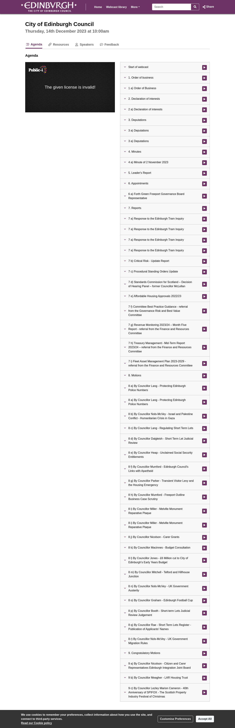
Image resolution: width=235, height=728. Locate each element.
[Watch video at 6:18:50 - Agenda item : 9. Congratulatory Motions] (204, 653)
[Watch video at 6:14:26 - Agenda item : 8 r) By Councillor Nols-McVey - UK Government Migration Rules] (204, 641)
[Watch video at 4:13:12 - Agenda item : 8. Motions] (204, 375)
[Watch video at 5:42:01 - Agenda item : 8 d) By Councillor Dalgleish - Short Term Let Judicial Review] (204, 440)
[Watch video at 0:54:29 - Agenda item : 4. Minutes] (204, 152)
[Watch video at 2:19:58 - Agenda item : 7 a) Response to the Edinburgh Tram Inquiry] (204, 229)
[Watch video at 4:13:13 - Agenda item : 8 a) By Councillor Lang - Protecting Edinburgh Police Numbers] (204, 388)
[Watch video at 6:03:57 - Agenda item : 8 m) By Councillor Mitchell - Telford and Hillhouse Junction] (204, 574)
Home (98, 7)
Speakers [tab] (84, 44)
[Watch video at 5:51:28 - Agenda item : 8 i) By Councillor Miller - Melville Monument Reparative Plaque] (204, 511)
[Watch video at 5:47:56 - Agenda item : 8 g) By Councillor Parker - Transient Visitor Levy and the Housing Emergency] (204, 483)
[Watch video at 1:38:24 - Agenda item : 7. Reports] (204, 208)
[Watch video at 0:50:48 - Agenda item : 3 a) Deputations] (204, 141)
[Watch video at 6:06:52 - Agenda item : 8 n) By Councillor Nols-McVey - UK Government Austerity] (204, 588)
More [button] (135, 6)
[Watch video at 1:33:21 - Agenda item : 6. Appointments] (204, 183)
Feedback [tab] (109, 44)
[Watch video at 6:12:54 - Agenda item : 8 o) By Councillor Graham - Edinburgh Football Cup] (204, 600)
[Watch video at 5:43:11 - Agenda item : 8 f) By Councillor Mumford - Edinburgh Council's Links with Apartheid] (204, 468)
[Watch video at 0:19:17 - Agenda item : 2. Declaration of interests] (204, 99)
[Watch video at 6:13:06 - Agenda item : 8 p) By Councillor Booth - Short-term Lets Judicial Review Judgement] (204, 613)
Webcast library (116, 7)
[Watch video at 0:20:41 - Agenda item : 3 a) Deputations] (204, 131)
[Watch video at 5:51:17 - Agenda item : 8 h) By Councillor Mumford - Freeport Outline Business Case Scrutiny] (204, 497)
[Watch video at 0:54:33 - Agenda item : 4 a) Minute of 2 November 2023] (204, 162)
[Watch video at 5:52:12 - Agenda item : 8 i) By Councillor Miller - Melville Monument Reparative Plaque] (204, 525)
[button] (208, 7)
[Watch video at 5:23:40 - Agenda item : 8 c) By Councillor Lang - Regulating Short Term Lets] (204, 428)
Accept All (205, 718)
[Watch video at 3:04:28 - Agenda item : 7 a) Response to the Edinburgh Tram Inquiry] (204, 250)
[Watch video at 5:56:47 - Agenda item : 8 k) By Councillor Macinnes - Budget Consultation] (204, 548)
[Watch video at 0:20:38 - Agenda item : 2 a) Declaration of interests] (204, 109)
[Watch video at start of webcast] (204, 67)
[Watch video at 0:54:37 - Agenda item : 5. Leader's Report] (204, 173)
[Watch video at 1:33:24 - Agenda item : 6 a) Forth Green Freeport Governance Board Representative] (204, 196)
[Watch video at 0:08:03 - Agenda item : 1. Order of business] (204, 78)
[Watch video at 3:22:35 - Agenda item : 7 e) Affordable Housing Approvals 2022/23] (204, 296)
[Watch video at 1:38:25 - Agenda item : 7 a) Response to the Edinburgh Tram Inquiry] (204, 219)
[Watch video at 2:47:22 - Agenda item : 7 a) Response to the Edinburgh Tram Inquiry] (204, 240)
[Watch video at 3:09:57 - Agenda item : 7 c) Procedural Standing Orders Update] (204, 271)
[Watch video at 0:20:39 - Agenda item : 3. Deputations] (204, 120)
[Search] (171, 7)
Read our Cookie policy (36, 723)
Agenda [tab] (34, 44)
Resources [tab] (58, 44)
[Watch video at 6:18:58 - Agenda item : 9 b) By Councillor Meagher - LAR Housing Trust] (204, 678)
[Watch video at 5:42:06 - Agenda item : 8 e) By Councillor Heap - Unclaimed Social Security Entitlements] (204, 454)
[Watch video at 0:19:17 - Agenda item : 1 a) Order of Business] (204, 88)
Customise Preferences (175, 718)
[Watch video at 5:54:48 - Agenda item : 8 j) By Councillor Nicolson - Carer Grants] (204, 537)
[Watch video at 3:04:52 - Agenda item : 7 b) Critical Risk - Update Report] (204, 261)
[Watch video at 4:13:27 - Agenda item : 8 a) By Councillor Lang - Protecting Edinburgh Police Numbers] (204, 402)
